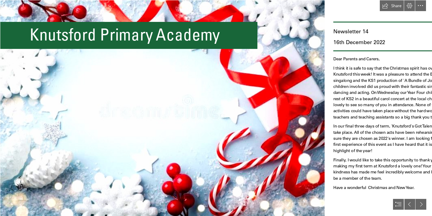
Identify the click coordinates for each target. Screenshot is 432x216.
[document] (216, 108)
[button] (392, 5)
